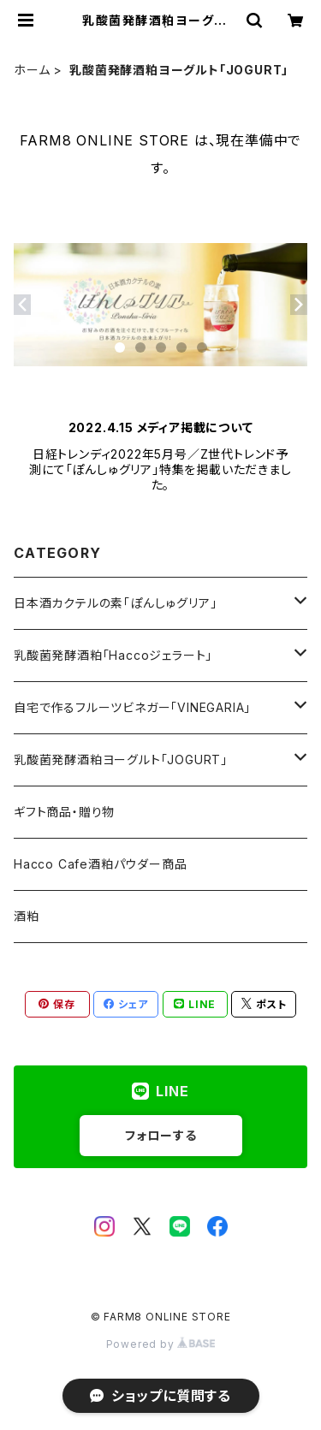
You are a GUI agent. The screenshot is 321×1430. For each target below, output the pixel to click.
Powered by (161, 1344)
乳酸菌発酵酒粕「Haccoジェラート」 (113, 655)
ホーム (32, 69)
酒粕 (26, 916)
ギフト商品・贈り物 (64, 811)
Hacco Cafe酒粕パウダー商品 (100, 864)
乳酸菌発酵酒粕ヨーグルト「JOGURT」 (121, 759)
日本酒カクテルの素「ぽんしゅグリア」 (115, 603)
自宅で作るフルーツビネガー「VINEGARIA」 (132, 707)
